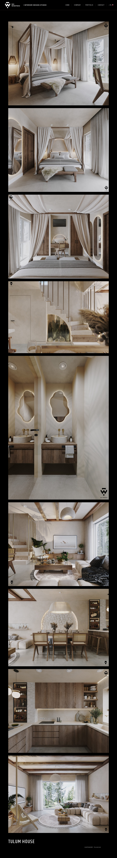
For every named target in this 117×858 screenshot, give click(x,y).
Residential (97, 847)
